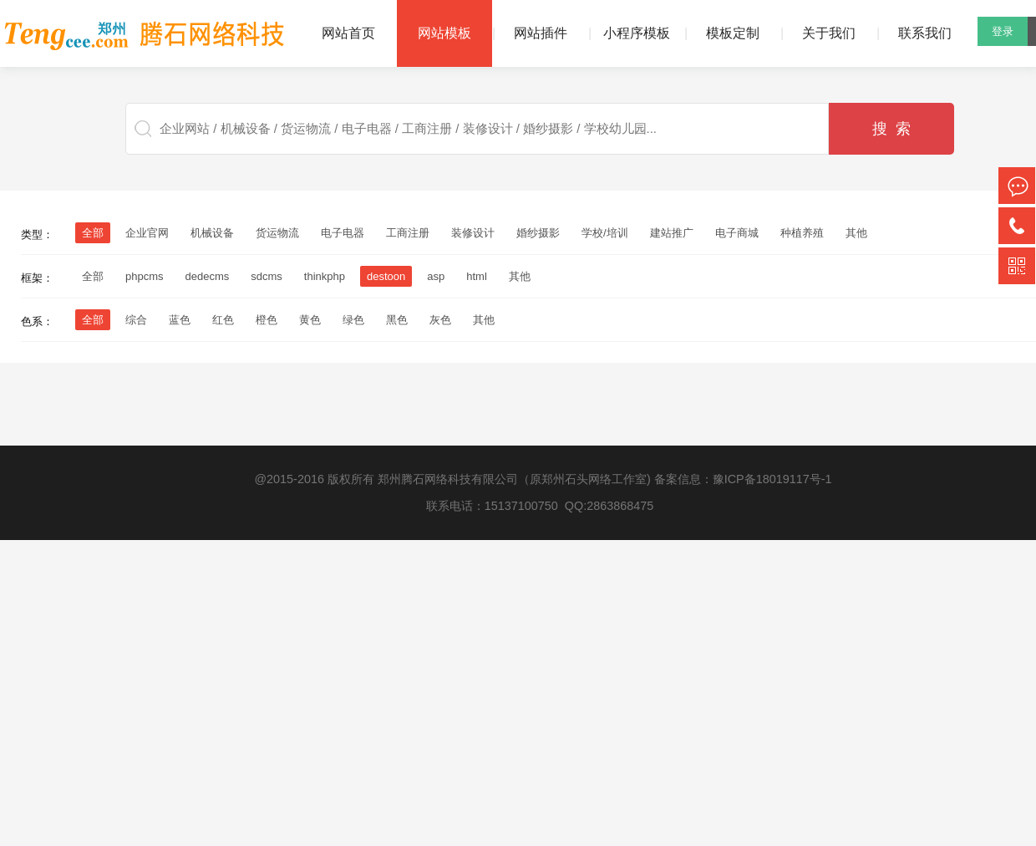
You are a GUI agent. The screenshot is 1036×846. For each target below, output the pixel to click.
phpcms (144, 276)
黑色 (397, 319)
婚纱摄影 (538, 233)
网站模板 (444, 33)
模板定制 (732, 33)
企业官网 (147, 233)
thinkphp (324, 276)
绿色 (353, 319)
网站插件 (540, 33)
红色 (223, 319)
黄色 (310, 319)
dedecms (207, 276)
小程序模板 (636, 33)
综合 (136, 319)
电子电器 (342, 233)
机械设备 (212, 233)
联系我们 (925, 33)
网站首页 (348, 33)
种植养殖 (802, 233)
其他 (856, 233)
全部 (93, 276)
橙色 (266, 319)
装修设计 (473, 233)
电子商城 (737, 233)
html (476, 276)
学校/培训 (604, 233)
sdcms (266, 276)
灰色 (440, 319)
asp (435, 276)
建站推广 (671, 233)
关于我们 (829, 33)
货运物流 (277, 233)
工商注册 (407, 233)
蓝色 (179, 319)
